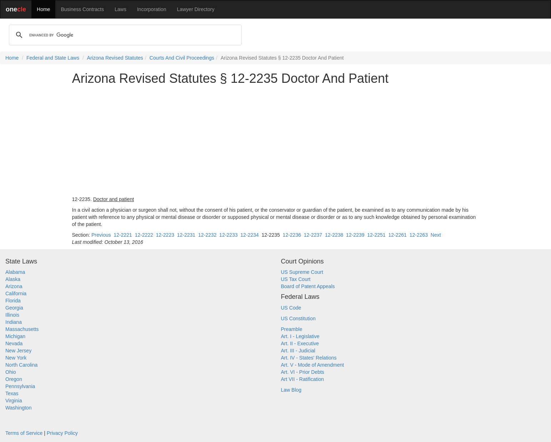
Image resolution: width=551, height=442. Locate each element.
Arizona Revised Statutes (115, 58)
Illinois (12, 315)
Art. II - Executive (300, 343)
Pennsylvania (20, 386)
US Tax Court (296, 279)
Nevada (13, 343)
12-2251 (376, 235)
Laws (120, 9)
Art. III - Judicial (298, 350)
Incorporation (151, 9)
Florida (13, 300)
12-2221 (123, 235)
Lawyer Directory (195, 9)
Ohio (10, 372)
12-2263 (419, 235)
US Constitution (298, 318)
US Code (291, 308)
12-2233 (228, 235)
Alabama (15, 272)
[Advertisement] (275, 141)
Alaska (12, 279)
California (15, 293)
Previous (101, 235)
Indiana (13, 322)
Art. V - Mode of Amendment (312, 365)
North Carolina (21, 365)
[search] (124, 35)
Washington (18, 408)
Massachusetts (22, 329)
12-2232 (207, 235)
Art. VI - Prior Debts (302, 372)
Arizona (13, 286)
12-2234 (249, 235)
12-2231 (186, 235)
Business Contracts (82, 9)
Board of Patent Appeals (308, 286)
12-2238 (334, 235)
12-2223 (165, 235)
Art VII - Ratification (302, 379)
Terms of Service (23, 433)
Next (436, 235)
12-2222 (144, 235)
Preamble (291, 329)
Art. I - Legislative (300, 336)
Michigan (15, 336)
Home (43, 9)
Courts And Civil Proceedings (182, 58)
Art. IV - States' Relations (309, 358)
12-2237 (313, 235)
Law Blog (291, 390)
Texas (12, 393)
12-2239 (355, 235)
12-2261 (397, 235)
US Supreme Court (302, 272)
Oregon (13, 379)
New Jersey (18, 350)
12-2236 (292, 235)
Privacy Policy (62, 433)
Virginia (13, 400)
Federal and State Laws (52, 58)
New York (15, 358)
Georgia (14, 308)
